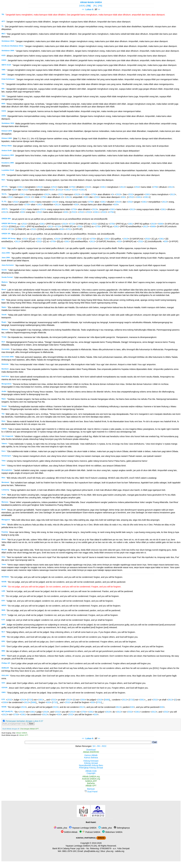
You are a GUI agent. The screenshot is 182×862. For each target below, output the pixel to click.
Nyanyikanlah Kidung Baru (91, 765)
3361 (20, 187)
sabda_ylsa (60, 828)
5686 (161, 224)
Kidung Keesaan (91, 761)
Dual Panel (91, 791)
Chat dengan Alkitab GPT (29, 729)
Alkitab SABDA (21, 733)
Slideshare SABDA (112, 832)
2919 (39, 187)
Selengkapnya (122, 828)
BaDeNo (91, 783)
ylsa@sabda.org (91, 851)
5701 (69, 229)
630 (14, 190)
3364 (82, 700)
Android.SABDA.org (91, 779)
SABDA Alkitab (69, 832)
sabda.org (119, 851)
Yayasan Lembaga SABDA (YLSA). (82, 846)
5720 (72, 224)
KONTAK (79, 838)
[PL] (95, 6)
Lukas (88, 9)
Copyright (91, 773)
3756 (72, 187)
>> (99, 9)
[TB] (88, 6)
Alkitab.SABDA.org (91, 776)
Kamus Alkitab (90, 755)
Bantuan (91, 789)
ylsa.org (109, 851)
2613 (122, 187)
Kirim (31, 724)
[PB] (100, 6)
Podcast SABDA (89, 832)
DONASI (101, 838)
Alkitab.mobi (91, 771)
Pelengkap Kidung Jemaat (91, 768)
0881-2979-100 (69, 851)
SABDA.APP (91, 781)
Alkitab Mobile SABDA (91, 2)
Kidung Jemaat (91, 763)
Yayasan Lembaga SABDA (82, 828)
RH (98, 746)
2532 (54, 187)
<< (83, 9)
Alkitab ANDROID (91, 752)
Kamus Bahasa (91, 757)
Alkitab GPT (23, 735)
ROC (104, 746)
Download (91, 750)
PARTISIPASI (90, 838)
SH (94, 746)
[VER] (82, 6)
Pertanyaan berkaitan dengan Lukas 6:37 (24, 721)
